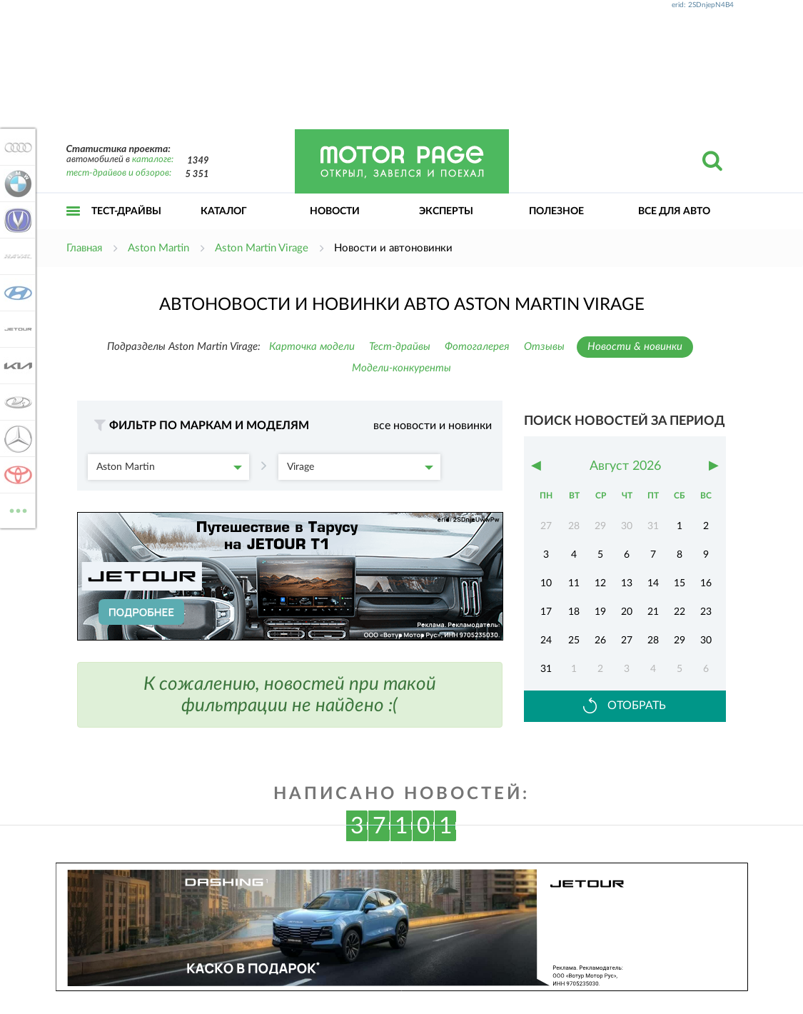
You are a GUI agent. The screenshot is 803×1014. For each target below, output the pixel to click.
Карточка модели (312, 346)
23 (706, 612)
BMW (16, 183)
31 (546, 669)
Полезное (556, 211)
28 (653, 641)
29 (679, 641)
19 (600, 612)
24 (546, 641)
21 (653, 612)
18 (574, 612)
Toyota (16, 475)
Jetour (16, 329)
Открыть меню (73, 226)
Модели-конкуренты (401, 368)
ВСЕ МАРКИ (16, 509)
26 (600, 641)
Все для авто (674, 211)
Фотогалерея (477, 346)
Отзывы (544, 346)
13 (626, 583)
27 (626, 641)
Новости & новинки (634, 346)
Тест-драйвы (126, 211)
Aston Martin (169, 467)
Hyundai (16, 292)
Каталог (224, 211)
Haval (16, 256)
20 (626, 612)
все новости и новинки (432, 425)
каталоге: (152, 159)
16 (706, 583)
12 (600, 583)
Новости (335, 211)
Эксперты (446, 211)
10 (546, 583)
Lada (16, 402)
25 (574, 641)
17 (546, 612)
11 (574, 583)
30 (706, 641)
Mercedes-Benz (16, 438)
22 (679, 612)
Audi (16, 147)
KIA (16, 365)
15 (679, 583)
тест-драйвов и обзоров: (118, 173)
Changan (16, 220)
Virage (360, 467)
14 (653, 583)
